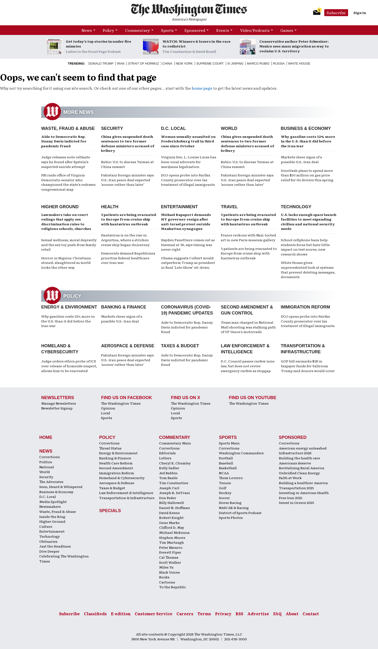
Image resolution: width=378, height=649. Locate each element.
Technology (296, 206)
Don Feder (167, 497)
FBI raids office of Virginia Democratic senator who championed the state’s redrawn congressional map (68, 182)
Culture (45, 526)
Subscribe (336, 12)
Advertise (258, 614)
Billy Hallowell (171, 502)
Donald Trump (101, 63)
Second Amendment (116, 467)
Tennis (225, 482)
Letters (165, 457)
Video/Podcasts (255, 30)
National (46, 466)
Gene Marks (169, 522)
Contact (311, 614)
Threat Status (110, 448)
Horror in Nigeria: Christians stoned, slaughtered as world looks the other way (66, 262)
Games (286, 30)
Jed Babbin (168, 472)
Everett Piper (170, 552)
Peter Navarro (170, 547)
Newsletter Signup (57, 408)
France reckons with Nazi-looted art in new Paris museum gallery (248, 237)
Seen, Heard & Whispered (60, 486)
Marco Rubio (258, 63)
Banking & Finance (123, 307)
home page (202, 88)
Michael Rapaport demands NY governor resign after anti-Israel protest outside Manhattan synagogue (186, 221)
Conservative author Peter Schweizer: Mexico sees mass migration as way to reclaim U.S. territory (294, 46)
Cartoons (167, 582)
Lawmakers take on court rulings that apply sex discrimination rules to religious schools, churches (66, 221)
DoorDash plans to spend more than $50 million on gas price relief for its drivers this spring (307, 175)
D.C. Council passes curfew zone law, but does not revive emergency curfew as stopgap (248, 366)
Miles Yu (166, 567)
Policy (108, 30)
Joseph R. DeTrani (174, 492)
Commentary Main (175, 443)
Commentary (137, 30)
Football (226, 457)
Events (222, 30)
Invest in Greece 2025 (296, 502)
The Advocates (51, 481)
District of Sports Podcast (240, 512)
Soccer (224, 497)
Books (164, 577)
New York (184, 63)
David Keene (169, 512)
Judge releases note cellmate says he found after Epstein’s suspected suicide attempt (65, 161)
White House (299, 63)
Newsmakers (50, 506)
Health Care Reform (116, 463)
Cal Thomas (168, 557)
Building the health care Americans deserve (299, 460)
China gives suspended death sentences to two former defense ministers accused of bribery (127, 143)
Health (109, 206)
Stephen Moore (172, 537)
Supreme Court (210, 63)
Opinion (108, 408)
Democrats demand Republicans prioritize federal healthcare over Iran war (128, 258)
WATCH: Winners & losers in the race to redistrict (196, 43)
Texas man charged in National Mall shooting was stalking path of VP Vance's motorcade (248, 327)
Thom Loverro (231, 477)
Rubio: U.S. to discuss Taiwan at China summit (127, 164)
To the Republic (172, 586)
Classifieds (95, 614)
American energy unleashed (303, 448)
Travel (229, 206)
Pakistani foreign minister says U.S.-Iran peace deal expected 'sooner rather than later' (127, 360)
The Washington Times (121, 403)
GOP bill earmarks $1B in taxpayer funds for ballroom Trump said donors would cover (308, 366)
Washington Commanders (241, 452)
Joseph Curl (169, 487)
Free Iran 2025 (290, 497)
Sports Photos (231, 517)
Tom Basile (168, 477)
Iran (120, 63)
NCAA (224, 472)
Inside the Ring (52, 516)
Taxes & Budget (180, 345)
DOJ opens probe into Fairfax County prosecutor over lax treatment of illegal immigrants (188, 180)
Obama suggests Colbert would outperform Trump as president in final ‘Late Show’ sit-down (188, 262)
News (86, 30)
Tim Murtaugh (171, 542)
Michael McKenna (174, 532)
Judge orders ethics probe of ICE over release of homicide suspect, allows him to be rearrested (69, 366)
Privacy (223, 614)
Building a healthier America (303, 482)
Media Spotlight (53, 501)
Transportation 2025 (296, 487)
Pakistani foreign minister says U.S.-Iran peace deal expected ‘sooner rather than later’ (127, 180)
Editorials (167, 452)
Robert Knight (171, 517)
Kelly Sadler (169, 467)
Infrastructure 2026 (295, 452)
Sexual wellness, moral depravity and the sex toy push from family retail (69, 244)
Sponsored (194, 30)
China (167, 63)
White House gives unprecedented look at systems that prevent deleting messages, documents (308, 269)
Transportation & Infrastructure (127, 497)
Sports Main (229, 443)
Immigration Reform (305, 307)
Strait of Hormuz (143, 63)
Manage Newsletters (58, 403)
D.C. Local (173, 128)
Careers (184, 614)
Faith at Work (290, 477)
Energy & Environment (69, 307)
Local (105, 412)
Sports (167, 30)
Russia (278, 63)
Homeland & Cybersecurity (122, 477)
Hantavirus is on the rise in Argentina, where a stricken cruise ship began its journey (125, 240)
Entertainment (179, 206)
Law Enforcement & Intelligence (126, 492)
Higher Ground (60, 206)
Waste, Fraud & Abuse (68, 128)
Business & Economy (306, 128)
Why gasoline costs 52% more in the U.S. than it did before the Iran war (308, 141)
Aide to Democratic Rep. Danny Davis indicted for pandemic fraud (64, 141)
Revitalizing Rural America (301, 467)
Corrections (49, 456)
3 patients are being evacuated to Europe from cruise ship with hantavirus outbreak (128, 219)
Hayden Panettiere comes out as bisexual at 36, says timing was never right (188, 244)
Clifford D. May (171, 527)
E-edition (121, 614)
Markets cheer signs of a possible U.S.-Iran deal (301, 159)
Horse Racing (230, 502)
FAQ (277, 614)
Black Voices (169, 572)
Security (112, 128)
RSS (239, 614)
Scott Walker (170, 562)
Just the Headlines (55, 546)
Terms (204, 614)
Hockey (225, 492)
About (292, 614)
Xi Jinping (235, 63)
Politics (45, 461)
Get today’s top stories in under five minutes (98, 43)
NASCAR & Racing (234, 507)
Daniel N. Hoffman (174, 507)
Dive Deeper (49, 551)
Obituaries (48, 541)
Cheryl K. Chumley (175, 463)
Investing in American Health (304, 492)
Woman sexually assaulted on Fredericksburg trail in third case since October (188, 141)
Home (45, 437)
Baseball (226, 463)
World (229, 128)
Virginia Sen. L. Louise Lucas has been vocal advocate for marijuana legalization (188, 161)
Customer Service (153, 614)
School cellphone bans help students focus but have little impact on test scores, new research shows (305, 246)
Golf (222, 487)
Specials (110, 510)
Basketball (228, 467)
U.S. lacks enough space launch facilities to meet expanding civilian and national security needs (308, 221)
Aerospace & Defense (127, 345)
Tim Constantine (173, 482)
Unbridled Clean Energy (299, 472)
